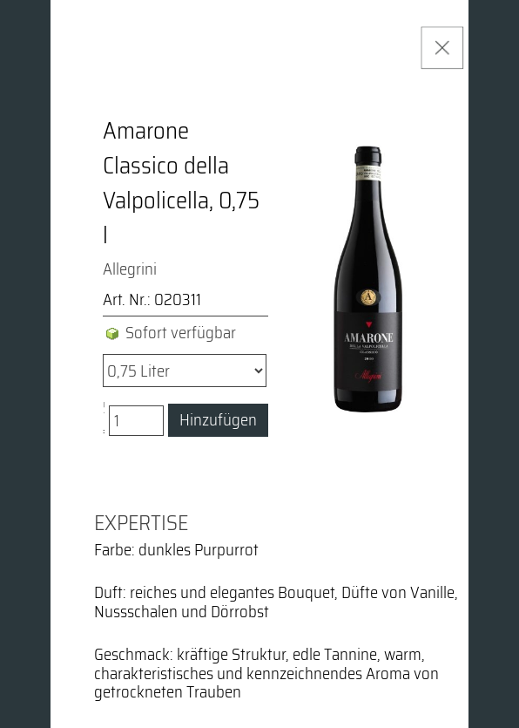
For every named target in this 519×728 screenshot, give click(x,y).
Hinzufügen (218, 419)
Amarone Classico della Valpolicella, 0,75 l (181, 183)
